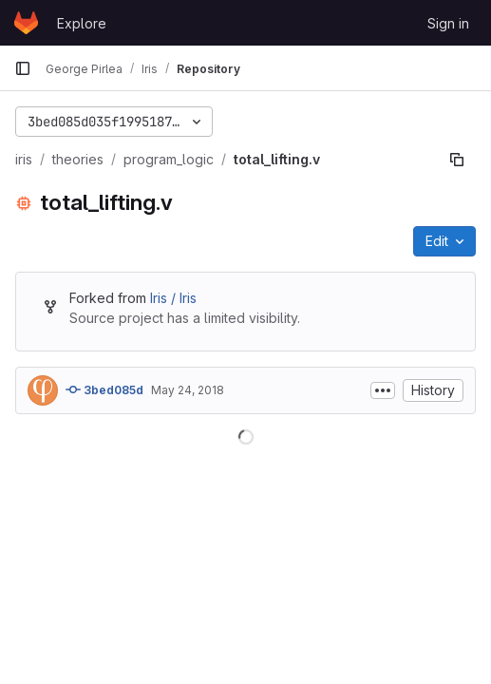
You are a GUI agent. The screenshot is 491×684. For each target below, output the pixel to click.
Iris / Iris (173, 298)
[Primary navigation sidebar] (23, 68)
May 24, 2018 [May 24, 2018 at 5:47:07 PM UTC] (187, 390)
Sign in (448, 23)
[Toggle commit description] (382, 390)
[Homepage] (26, 23)
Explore (81, 23)
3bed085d (104, 389)
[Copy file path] (457, 159)
